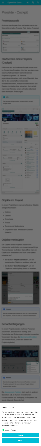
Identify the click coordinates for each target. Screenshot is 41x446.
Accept (20, 435)
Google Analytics (11, 430)
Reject (20, 440)
